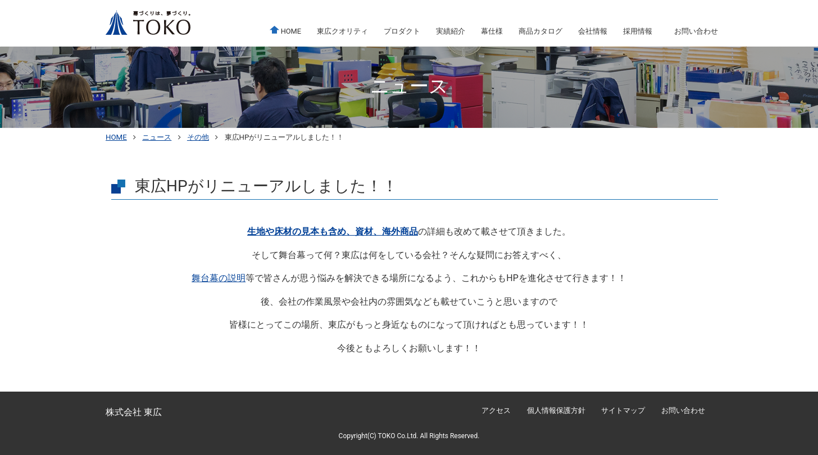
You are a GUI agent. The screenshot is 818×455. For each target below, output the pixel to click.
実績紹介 (450, 31)
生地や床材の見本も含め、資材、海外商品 (332, 231)
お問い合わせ (696, 31)
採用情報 (637, 31)
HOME (286, 30)
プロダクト (402, 31)
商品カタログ (540, 31)
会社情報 (592, 31)
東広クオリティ (342, 31)
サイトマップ (623, 410)
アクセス (496, 410)
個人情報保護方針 (556, 410)
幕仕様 (492, 31)
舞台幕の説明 (219, 278)
